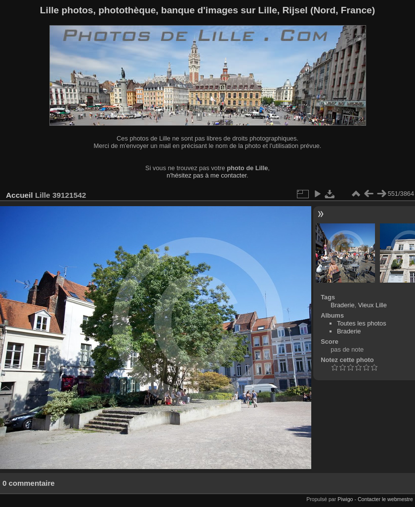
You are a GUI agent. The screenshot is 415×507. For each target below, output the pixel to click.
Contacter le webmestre (385, 499)
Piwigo (345, 499)
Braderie (342, 305)
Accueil (19, 195)
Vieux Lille (372, 305)
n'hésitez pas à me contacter (206, 175)
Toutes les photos (361, 323)
